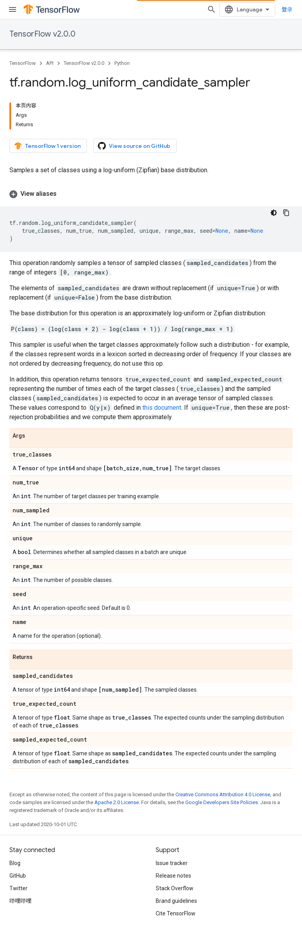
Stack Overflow (174, 848)
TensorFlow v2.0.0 (42, 34)
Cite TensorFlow (175, 874)
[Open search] (284, 9)
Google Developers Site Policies (221, 763)
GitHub (17, 836)
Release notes (173, 836)
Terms (17, 902)
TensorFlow (22, 63)
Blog (14, 823)
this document (161, 368)
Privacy (42, 902)
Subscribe (133, 918)
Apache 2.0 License (116, 763)
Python (122, 63)
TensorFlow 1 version (47, 116)
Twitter (18, 848)
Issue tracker (172, 823)
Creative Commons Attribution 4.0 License (222, 755)
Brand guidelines (176, 861)
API (49, 63)
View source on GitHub (134, 116)
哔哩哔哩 (20, 861)
